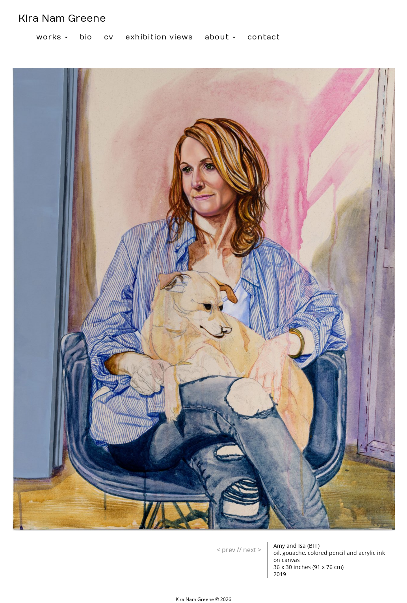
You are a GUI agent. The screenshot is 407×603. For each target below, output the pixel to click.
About (220, 37)
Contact (263, 37)
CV (108, 37)
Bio (86, 37)
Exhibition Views (159, 37)
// (229, 549)
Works (52, 37)
